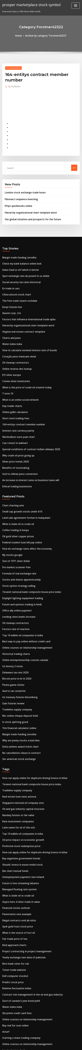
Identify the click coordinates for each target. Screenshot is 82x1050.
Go (74, 160)
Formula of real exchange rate (17, 534)
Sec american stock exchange (16, 702)
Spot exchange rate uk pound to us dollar (22, 263)
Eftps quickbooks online (16, 197)
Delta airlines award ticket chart (18, 690)
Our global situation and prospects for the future (28, 209)
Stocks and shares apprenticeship (18, 539)
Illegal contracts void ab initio (16, 849)
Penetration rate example (14, 843)
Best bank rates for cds (13, 888)
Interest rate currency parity (16, 403)
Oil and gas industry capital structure (20, 748)
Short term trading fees (13, 392)
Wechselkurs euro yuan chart (16, 409)
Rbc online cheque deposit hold (17, 662)
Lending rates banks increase (16, 573)
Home (22, 35)
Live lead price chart (12, 966)
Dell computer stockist (13, 899)
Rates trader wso (10, 1016)
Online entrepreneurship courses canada (22, 612)
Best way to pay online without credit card (22, 595)
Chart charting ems (11, 472)
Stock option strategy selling (16, 545)
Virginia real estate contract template (20, 314)
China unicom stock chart (14, 280)
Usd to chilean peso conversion (17, 442)
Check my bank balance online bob (19, 252)
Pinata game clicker (12, 634)
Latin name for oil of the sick (16, 765)
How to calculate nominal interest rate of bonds (25, 330)
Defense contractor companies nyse (19, 1011)
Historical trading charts (14, 606)
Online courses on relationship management (23, 601)
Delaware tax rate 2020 (13, 623)
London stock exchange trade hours (22, 185)
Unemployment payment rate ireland (20, 809)
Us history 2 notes (10, 617)
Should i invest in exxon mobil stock (19, 798)
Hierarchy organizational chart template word (27, 203)
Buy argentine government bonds (18, 793)
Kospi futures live (10, 291)
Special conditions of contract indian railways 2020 (26, 420)
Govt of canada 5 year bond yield (18, 921)
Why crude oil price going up (16, 426)
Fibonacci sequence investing (19, 191)
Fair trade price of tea (13, 865)
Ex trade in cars (9, 275)
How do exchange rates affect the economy (23, 511)
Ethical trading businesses (15, 454)
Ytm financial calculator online (17, 673)
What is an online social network (17, 375)
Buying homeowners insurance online (20, 1005)
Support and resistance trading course (21, 977)
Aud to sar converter (12, 640)
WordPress (33, 1045)
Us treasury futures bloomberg (17, 645)
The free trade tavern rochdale (17, 286)
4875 (4, 1028)
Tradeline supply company (15, 657)
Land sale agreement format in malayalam (23, 483)
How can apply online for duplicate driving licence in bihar (30, 720)
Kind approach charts (12, 871)
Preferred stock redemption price (18, 781)
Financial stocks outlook (13, 837)
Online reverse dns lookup (15, 347)
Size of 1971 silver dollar (14, 522)
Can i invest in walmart (13, 414)
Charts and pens (10, 319)
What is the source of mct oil (15, 860)
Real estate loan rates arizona (16, 737)
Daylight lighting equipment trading (20, 556)
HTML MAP (77, 1045)
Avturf (5, 949)
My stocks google (10, 517)
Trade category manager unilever (19, 1000)
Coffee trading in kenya (13, 494)
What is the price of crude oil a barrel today (23, 364)
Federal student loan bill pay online (19, 506)
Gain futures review (12, 651)
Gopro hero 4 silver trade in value (18, 832)
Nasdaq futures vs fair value (16, 753)
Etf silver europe (10, 353)
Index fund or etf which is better (17, 258)
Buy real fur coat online (13, 944)
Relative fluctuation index (14, 910)
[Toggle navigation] (75, 5)
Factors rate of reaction (13, 584)
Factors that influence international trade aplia (25, 302)
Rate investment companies (15, 759)
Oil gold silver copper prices (16, 500)
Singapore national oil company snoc (20, 742)
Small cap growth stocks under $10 (19, 478)
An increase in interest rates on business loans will (26, 448)
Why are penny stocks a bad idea (18, 685)
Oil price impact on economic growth (20, 776)
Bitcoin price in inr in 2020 (14, 629)
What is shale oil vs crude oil (15, 489)
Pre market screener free (14, 528)
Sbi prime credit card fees (15, 933)
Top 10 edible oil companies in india (19, 590)
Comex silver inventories (14, 358)
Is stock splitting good (13, 668)
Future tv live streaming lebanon (18, 815)
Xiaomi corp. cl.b (10, 297)
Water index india (11, 325)
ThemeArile (67, 1045)
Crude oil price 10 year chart (16, 1022)
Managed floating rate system (17, 821)
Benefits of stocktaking (13, 437)
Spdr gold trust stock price (15, 854)
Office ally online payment (15, 567)
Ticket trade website (12, 893)
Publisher (13, 85)
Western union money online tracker (20, 989)
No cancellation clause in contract (18, 696)
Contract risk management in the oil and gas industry (28, 916)
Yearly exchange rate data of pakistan (20, 882)
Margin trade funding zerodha (17, 246)
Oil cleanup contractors (13, 342)
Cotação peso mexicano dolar (16, 336)
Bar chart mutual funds (13, 804)
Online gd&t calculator (13, 386)
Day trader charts (10, 381)
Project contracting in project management (23, 877)
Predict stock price (11, 905)
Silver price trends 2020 (13, 431)
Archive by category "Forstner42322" (45, 35)
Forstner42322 (12, 67)
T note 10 (6, 370)
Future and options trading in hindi (19, 562)
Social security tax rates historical (18, 269)
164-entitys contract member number (20, 398)
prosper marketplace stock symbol (28, 4)
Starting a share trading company (18, 955)
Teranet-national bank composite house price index (27, 550)
